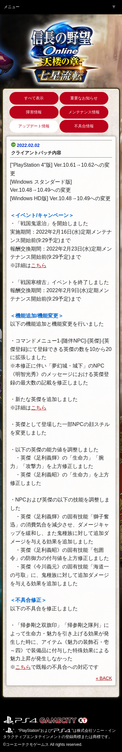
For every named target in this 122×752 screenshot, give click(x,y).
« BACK (104, 678)
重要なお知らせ (84, 98)
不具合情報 (84, 126)
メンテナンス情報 (84, 112)
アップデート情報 (33, 126)
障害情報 (34, 112)
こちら (39, 265)
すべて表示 (34, 98)
